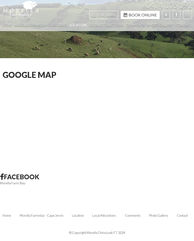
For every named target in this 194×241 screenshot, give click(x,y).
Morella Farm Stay (13, 183)
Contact (182, 215)
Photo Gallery (158, 215)
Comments (132, 215)
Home (7, 215)
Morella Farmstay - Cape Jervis (41, 215)
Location (78, 215)
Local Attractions (104, 215)
